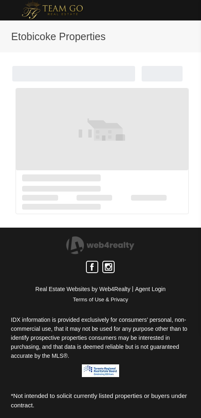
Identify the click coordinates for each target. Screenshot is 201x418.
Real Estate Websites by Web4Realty (82, 289)
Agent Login (150, 289)
